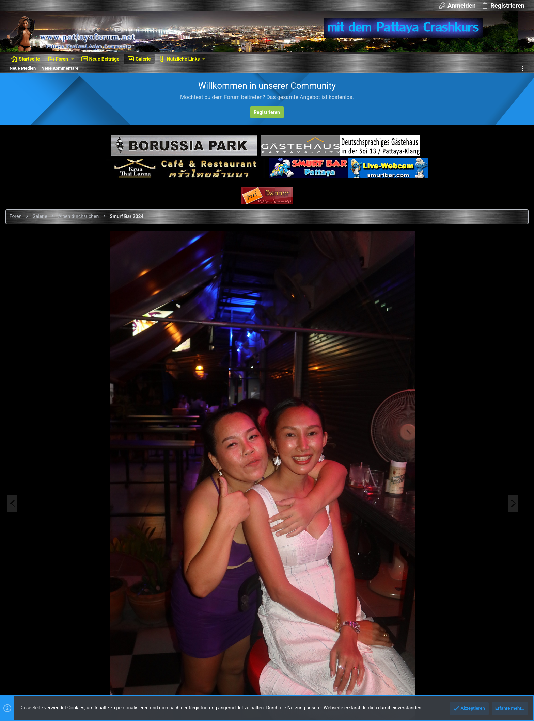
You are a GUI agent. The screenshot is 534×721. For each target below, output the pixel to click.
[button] (72, 59)
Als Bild (452, 460)
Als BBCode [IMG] (462, 479)
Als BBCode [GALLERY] (467, 518)
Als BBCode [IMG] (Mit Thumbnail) (479, 498)
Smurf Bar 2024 (507, 254)
